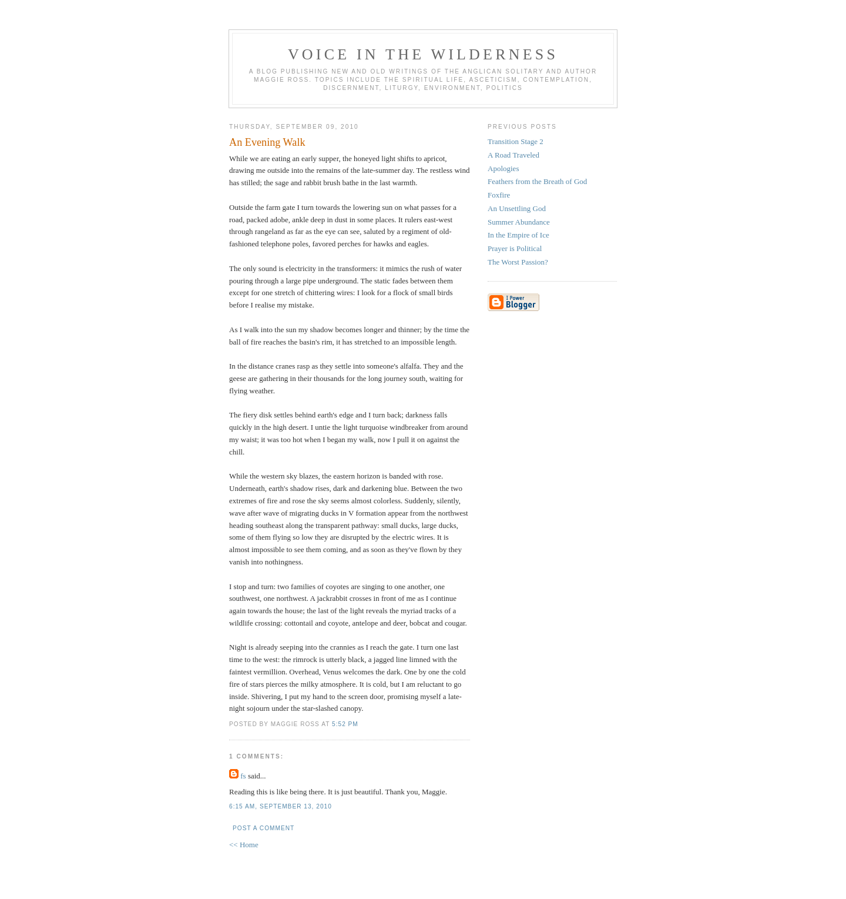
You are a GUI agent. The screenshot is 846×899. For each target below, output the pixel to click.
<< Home (243, 844)
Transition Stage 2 (515, 141)
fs (243, 775)
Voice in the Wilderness (423, 54)
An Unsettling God (517, 208)
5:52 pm (345, 724)
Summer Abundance (519, 222)
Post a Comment (263, 828)
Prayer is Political (515, 248)
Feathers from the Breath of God (537, 181)
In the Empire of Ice (518, 234)
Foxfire (499, 195)
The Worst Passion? (518, 262)
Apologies (503, 168)
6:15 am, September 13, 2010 (280, 806)
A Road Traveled (513, 155)
